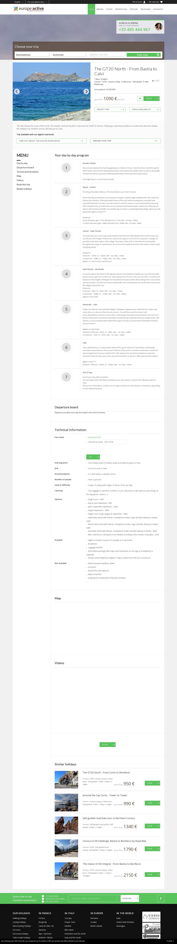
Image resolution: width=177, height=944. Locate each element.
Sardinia (68, 926)
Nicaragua (120, 926)
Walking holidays (20, 918)
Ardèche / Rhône (46, 937)
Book (149, 98)
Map (19, 176)
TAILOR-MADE (145, 9)
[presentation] (106, 449)
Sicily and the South (73, 937)
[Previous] (17, 91)
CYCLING (109, 9)
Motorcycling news (55, 899)
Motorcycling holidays (22, 926)
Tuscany (68, 918)
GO (90, 457)
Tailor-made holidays (21, 937)
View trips (142, 54)
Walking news (52, 902)
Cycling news (52, 896)
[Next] (86, 91)
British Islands (96, 926)
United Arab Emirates (125, 922)
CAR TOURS (134, 9)
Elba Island (69, 930)
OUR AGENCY (158, 9)
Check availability (141, 109)
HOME (91, 9)
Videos (20, 180)
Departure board (25, 167)
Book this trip (23, 184)
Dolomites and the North (75, 933)
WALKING (99, 9)
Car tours (16, 930)
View (149, 783)
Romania (94, 918)
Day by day (22, 163)
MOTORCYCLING (121, 9)
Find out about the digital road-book (39, 141)
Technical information (28, 171)
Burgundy (43, 922)
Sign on (127, 898)
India (118, 918)
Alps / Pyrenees (45, 933)
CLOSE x (170, 941)
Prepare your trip (102, 141)
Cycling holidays (19, 922)
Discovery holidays (20, 933)
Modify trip (103, 109)
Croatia (93, 922)
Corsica (42, 918)
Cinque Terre (70, 922)
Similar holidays (24, 188)
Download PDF (94, 437)
